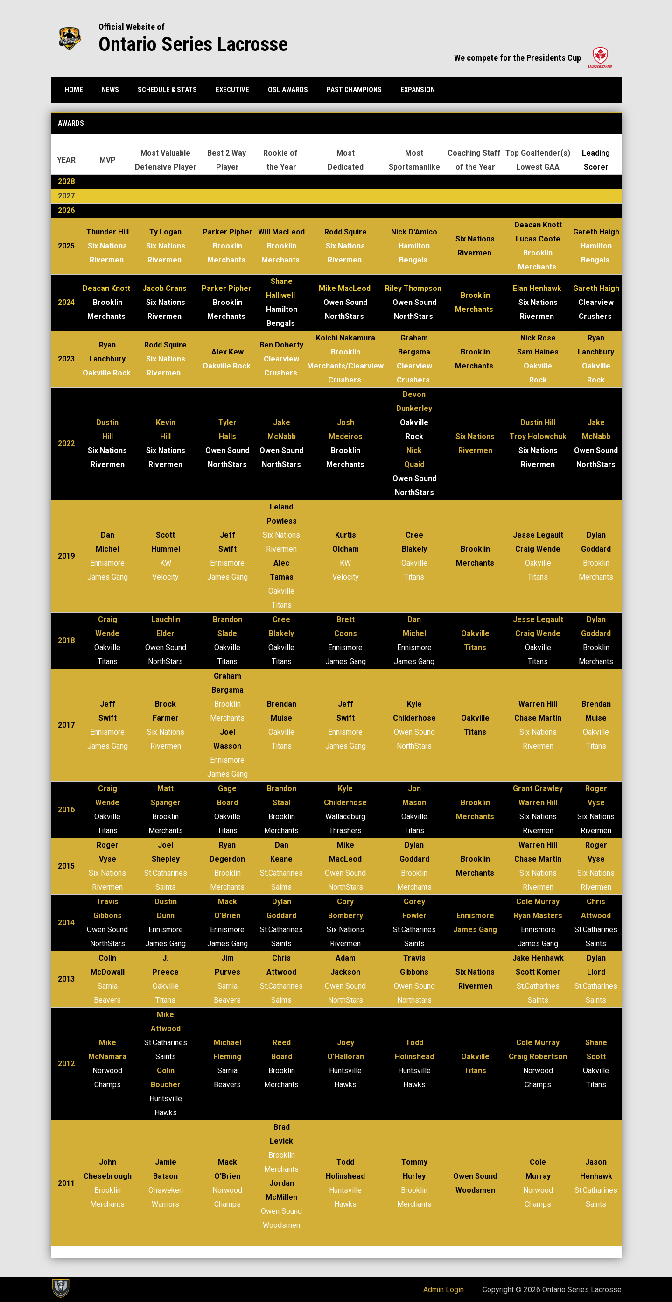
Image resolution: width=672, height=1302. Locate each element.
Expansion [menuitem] (417, 89)
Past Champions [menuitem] (354, 89)
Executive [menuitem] (232, 89)
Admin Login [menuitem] (443, 1289)
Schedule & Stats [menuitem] (167, 89)
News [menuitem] (110, 89)
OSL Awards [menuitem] (288, 89)
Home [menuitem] (74, 89)
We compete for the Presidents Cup (533, 58)
